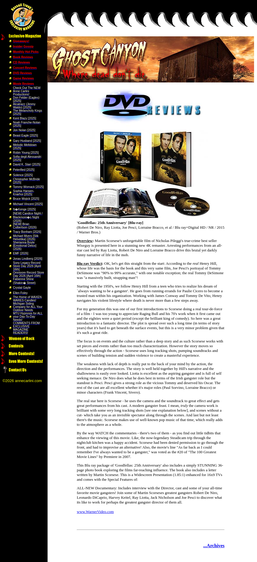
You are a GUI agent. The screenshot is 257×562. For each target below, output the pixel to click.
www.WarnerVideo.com (95, 511)
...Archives (214, 545)
